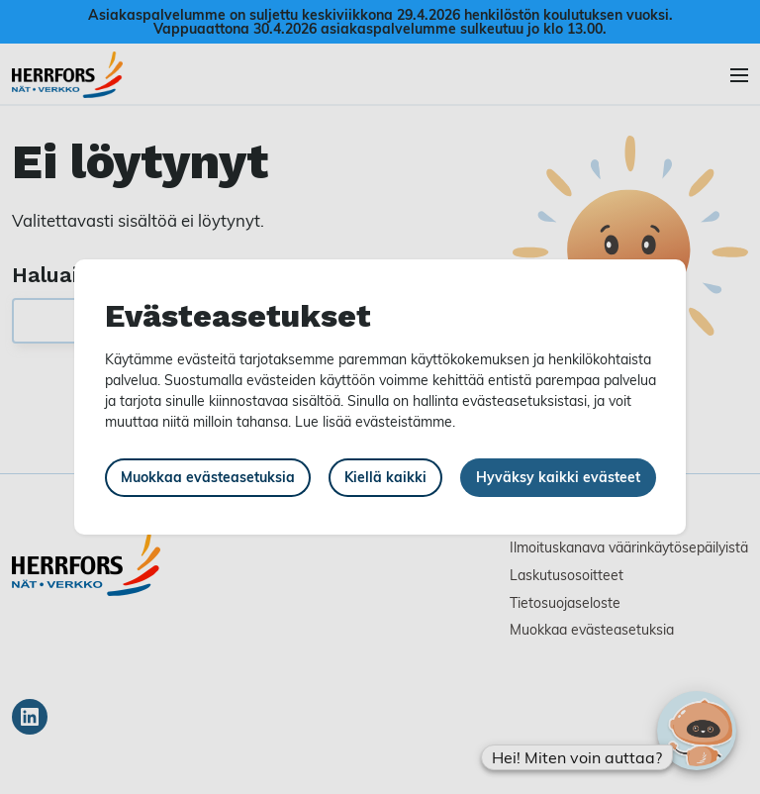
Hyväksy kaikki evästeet (558, 476)
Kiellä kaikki (385, 476)
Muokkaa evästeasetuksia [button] (208, 476)
